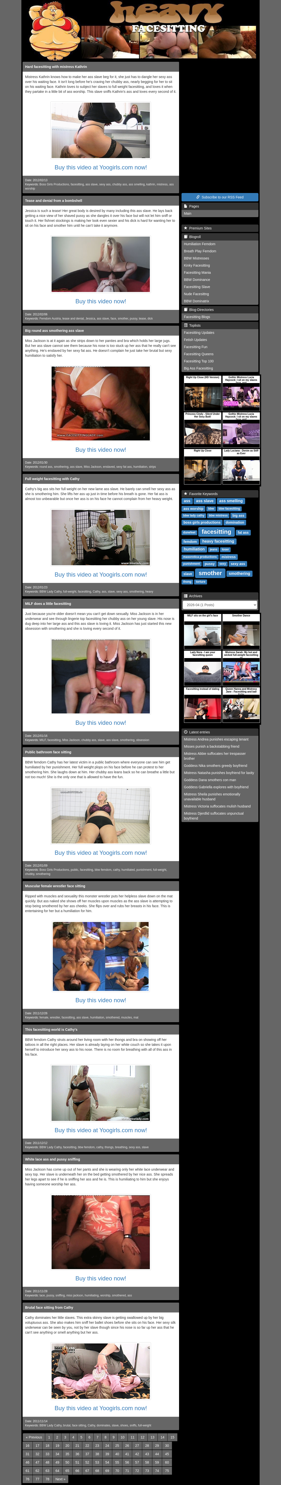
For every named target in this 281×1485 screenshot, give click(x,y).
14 (163, 1437)
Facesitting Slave (197, 287)
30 (167, 1446)
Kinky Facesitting (197, 265)
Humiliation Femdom (199, 244)
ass (104, 591)
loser (225, 549)
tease (142, 318)
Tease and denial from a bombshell (53, 201)
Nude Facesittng (196, 294)
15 (172, 1437)
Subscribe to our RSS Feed (219, 197)
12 (142, 1437)
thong (187, 582)
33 (47, 1454)
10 (123, 1437)
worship (105, 1295)
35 (67, 1454)
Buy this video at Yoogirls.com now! (101, 167)
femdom (190, 542)
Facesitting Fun (196, 347)
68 (97, 1471)
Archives (193, 596)
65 (67, 1471)
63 (47, 1471)
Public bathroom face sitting (48, 752)
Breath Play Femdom (200, 251)
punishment (143, 870)
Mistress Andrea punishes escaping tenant (216, 739)
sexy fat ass (124, 466)
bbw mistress (218, 515)
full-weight (69, 591)
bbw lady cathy (193, 515)
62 (38, 1471)
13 (153, 1437)
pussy (133, 318)
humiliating (92, 1295)
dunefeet (189, 532)
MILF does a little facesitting (48, 604)
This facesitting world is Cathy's (51, 1030)
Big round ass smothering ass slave (54, 331)
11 (133, 1437)
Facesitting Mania (197, 272)
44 (157, 1454)
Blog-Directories (199, 310)
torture (200, 582)
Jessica (90, 318)
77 (38, 1479)
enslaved (109, 466)
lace (42, 1295)
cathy (116, 870)
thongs (109, 1147)
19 (57, 1446)
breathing (121, 1147)
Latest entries (197, 732)
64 (57, 1471)
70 (117, 1471)
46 (27, 1462)
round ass (46, 466)
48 (47, 1462)
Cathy (96, 591)
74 (157, 1471)
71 (127, 1471)
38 (97, 1454)
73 (147, 1471)
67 (87, 1471)
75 (167, 1471)
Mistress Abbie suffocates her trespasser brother (215, 756)
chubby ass (119, 184)
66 (77, 1471)
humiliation (140, 466)
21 (77, 1446)
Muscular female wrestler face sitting (55, 886)
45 (167, 1454)
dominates (103, 1425)
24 (107, 1446)
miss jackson (74, 1295)
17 (38, 1446)
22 (87, 1446)
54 (107, 1462)
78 (47, 1479)
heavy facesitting (218, 541)
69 (107, 1471)
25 (117, 1446)
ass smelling (137, 184)
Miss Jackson (92, 466)
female (44, 1017)
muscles (126, 1017)
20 (67, 1446)
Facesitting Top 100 (199, 361)
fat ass (243, 532)
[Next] (60, 1479)
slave (111, 591)
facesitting (77, 184)
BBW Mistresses (196, 258)
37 (87, 1454)
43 (147, 1454)
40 (117, 1454)
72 (137, 1471)
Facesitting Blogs (197, 317)
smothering (61, 466)
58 (147, 1462)
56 (127, 1462)
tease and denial (73, 318)
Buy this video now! (100, 301)
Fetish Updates (195, 340)
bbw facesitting (229, 509)
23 (97, 1446)
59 (157, 1462)
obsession (142, 740)
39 (107, 1454)
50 (67, 1462)
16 (27, 1446)
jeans (213, 549)
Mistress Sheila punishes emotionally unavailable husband (212, 796)
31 (27, 1454)
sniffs (133, 1425)
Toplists (192, 325)
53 (97, 1462)
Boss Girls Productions (54, 184)
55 (117, 1462)
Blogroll (192, 237)
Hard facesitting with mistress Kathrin (56, 67)
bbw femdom (103, 870)
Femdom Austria (50, 318)
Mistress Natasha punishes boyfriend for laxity (219, 773)
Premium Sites (198, 228)
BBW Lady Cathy (51, 591)
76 (27, 1479)
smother (123, 318)
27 (137, 1446)
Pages (191, 206)
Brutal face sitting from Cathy (49, 1307)
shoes (124, 1425)
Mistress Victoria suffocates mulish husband (217, 806)
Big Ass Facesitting (198, 368)
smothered (113, 1017)
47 (38, 1462)
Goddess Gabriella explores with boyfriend (216, 787)
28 (147, 1446)
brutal (66, 1425)
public (74, 870)
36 (77, 1454)
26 (127, 1446)
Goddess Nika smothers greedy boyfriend (215, 766)
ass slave (91, 184)
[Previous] (34, 1437)
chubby (29, 874)
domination (235, 522)
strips (152, 466)
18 (47, 1446)
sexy (222, 564)
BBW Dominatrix (196, 301)
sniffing (60, 1295)
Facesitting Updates (199, 333)
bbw (211, 509)
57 (137, 1462)
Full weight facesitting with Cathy (52, 479)
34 (57, 1454)
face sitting (79, 1425)
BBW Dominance (197, 280)
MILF (43, 740)
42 (137, 1454)
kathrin (150, 184)
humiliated (128, 870)
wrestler (55, 1017)
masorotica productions (200, 557)
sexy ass (105, 184)
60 (167, 1462)
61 (27, 1471)
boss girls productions (202, 522)
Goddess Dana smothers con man (210, 780)
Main (187, 213)
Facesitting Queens (199, 354)
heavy (149, 591)
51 (77, 1462)
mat (136, 1017)
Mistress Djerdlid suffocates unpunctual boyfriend (214, 815)
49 (57, 1462)
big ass (238, 515)
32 (38, 1454)
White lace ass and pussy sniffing (52, 1159)
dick (150, 318)
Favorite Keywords (201, 494)
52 (87, 1462)
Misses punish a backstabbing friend (211, 746)
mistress (162, 184)
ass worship (193, 509)
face (113, 318)
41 (127, 1454)
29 (157, 1446)
